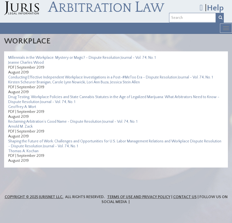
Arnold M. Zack (20, 126)
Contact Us (185, 197)
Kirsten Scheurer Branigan (29, 82)
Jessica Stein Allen (125, 82)
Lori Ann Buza (98, 82)
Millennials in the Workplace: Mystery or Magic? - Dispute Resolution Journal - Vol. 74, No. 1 (82, 57)
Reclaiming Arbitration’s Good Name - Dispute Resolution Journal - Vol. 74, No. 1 (72, 121)
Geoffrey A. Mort (22, 107)
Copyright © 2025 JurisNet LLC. (34, 197)
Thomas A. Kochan (23, 151)
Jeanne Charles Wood (26, 62)
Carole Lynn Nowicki (68, 82)
